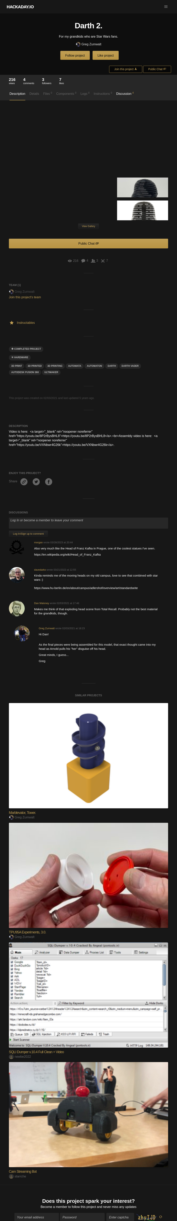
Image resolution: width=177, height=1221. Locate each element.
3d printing (54, 366)
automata (74, 366)
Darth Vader (130, 366)
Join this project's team (25, 297)
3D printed (35, 366)
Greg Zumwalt (88, 44)
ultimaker (51, 372)
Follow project (75, 55)
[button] (166, 6)
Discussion (125, 93)
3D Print (16, 366)
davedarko (40, 569)
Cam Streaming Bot (23, 1171)
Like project (105, 55)
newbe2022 (20, 1056)
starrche (17, 1176)
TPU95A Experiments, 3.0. (27, 932)
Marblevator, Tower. (22, 813)
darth (112, 366)
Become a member (54, 1205)
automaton (94, 366)
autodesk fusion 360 (25, 372)
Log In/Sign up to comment (28, 533)
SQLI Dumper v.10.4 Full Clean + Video (36, 1052)
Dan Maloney (41, 603)
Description (17, 93)
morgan (38, 542)
